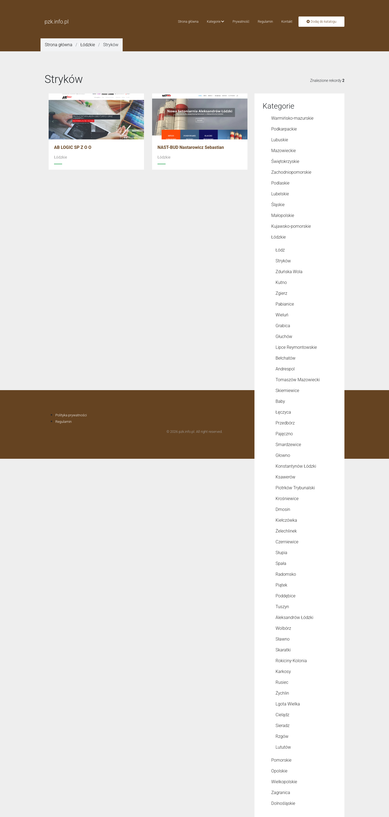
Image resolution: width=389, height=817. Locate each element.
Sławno (283, 639)
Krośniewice (287, 498)
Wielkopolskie (284, 781)
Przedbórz (285, 423)
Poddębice (286, 595)
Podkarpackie (284, 129)
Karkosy (283, 671)
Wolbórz (283, 628)
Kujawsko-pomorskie (291, 226)
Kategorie (215, 22)
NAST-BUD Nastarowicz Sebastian (190, 147)
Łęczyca (283, 412)
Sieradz (283, 725)
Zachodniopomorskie (291, 172)
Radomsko (286, 574)
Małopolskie (282, 215)
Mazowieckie (283, 150)
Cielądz (282, 714)
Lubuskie (279, 139)
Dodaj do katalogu (321, 22)
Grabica (283, 325)
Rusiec (282, 682)
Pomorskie (281, 760)
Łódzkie (88, 44)
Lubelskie (280, 193)
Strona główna (188, 22)
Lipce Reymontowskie (296, 347)
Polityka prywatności (71, 415)
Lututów (283, 747)
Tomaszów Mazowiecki (298, 379)
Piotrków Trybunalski (295, 487)
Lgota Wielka (288, 703)
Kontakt (286, 22)
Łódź (280, 250)
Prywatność (241, 22)
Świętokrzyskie (285, 161)
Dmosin (283, 509)
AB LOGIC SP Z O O (72, 147)
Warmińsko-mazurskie (292, 118)
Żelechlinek (286, 531)
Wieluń (282, 314)
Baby (280, 401)
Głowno (283, 455)
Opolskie (279, 771)
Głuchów (284, 336)
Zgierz (281, 293)
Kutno (281, 282)
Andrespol (285, 368)
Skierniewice (287, 390)
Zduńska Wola (289, 271)
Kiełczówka (286, 520)
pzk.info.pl (57, 21)
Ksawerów (285, 477)
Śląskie (277, 204)
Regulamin (265, 22)
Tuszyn (282, 606)
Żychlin (282, 693)
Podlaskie (280, 183)
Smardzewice (288, 444)
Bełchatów (286, 358)
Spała (281, 563)
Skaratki (283, 649)
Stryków (283, 260)
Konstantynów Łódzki (296, 466)
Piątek (281, 585)
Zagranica (280, 792)
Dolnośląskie (283, 803)
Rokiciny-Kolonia (291, 660)
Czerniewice (287, 541)
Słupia (281, 552)
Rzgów (282, 736)
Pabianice (285, 304)
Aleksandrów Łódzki (294, 617)
